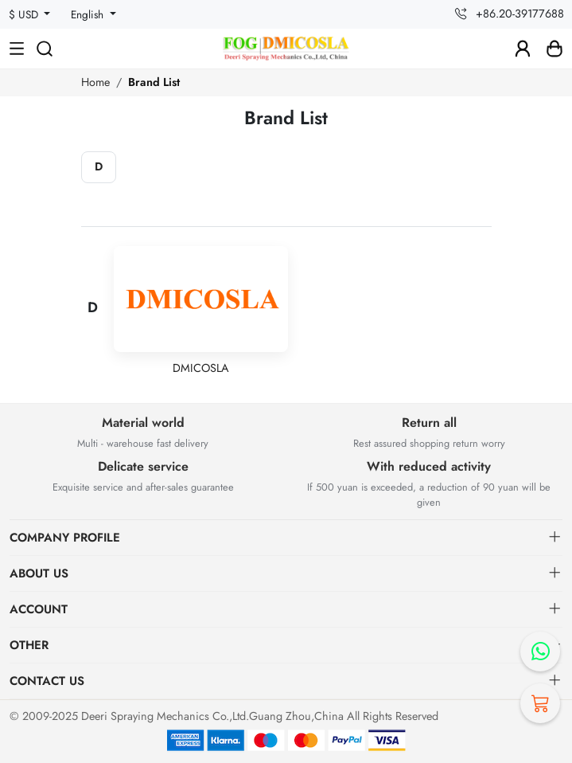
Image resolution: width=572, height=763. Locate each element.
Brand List (154, 82)
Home (95, 82)
